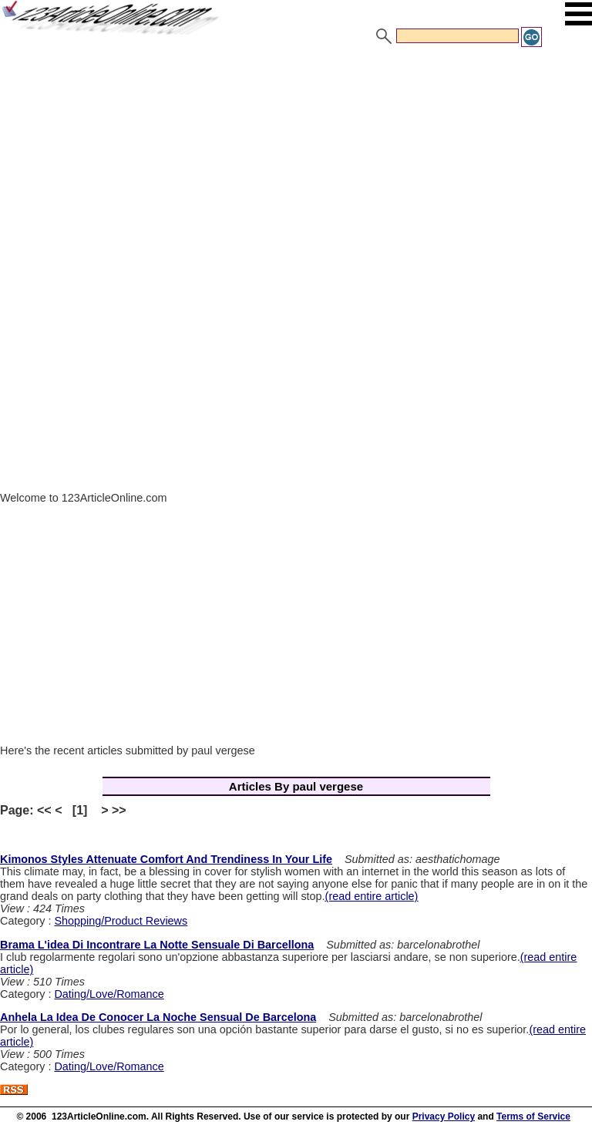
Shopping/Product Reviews (120, 921)
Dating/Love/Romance (108, 994)
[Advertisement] (296, 164)
